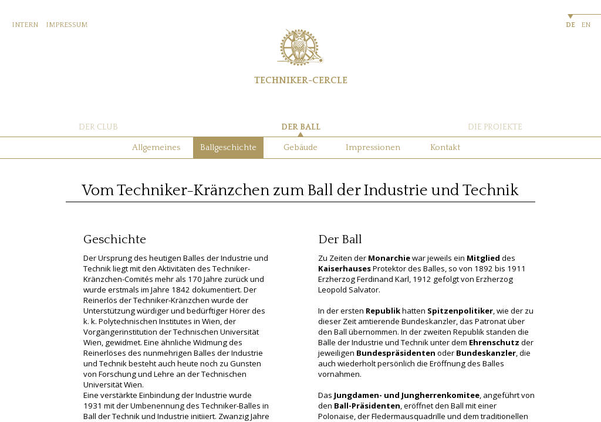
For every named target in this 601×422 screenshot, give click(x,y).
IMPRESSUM (66, 25)
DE (570, 25)
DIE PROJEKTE (495, 127)
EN (585, 25)
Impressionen (373, 147)
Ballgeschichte (228, 147)
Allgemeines (156, 147)
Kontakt (445, 147)
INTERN (25, 25)
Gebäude (300, 147)
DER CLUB (98, 127)
